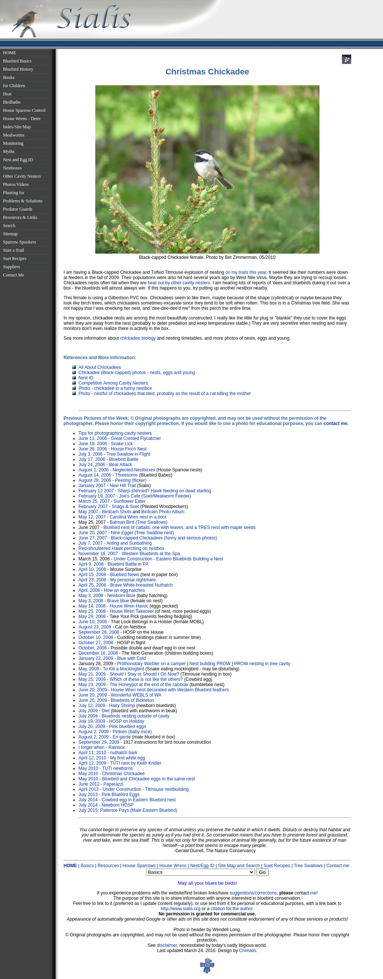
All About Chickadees (99, 367)
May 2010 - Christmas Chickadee (111, 773)
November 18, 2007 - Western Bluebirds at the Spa (129, 553)
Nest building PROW (210, 663)
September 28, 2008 (98, 632)
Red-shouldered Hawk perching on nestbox (121, 548)
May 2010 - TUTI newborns (105, 768)
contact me (335, 423)
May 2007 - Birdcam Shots (104, 511)
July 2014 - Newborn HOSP (105, 805)
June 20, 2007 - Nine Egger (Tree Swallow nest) (126, 532)
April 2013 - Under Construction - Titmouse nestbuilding (133, 789)
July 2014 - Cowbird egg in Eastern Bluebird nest (127, 799)
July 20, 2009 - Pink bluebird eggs (112, 726)
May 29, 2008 (92, 616)
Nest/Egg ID (202, 865)
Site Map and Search (239, 865)
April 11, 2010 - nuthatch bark (107, 752)
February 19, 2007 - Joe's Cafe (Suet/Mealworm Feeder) (134, 496)
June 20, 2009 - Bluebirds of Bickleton (116, 700)
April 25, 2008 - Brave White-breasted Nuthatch (125, 585)
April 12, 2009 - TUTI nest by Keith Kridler (119, 763)
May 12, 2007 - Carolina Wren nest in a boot (122, 517)
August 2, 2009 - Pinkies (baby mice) (115, 731)
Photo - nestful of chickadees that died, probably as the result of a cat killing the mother (164, 393)
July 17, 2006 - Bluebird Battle (108, 459)
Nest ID (85, 377)
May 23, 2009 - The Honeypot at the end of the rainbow (133, 684)
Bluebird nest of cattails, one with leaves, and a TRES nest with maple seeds (180, 527)
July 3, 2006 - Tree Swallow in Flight (114, 454)
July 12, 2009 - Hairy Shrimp (106, 705)
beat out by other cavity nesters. (179, 282)
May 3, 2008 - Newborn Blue (106, 595)
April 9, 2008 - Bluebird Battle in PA (113, 564)
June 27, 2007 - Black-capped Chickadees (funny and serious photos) (147, 538)
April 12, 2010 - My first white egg (111, 758)
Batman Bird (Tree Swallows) (138, 522)
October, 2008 (92, 648)
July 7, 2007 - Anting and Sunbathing (115, 543)
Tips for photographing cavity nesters (115, 433)
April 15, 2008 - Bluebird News (108, 574)
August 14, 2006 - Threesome (108, 475)
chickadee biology (137, 338)
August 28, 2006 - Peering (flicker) (112, 480)
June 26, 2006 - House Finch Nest (112, 449)
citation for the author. (232, 908)
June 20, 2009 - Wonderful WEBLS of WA (119, 695)
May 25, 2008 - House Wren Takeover (116, 611)
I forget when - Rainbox (101, 747)
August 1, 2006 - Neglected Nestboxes (116, 469)
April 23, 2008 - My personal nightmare (117, 579)
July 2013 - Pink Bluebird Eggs (108, 794)
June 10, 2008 (92, 621)
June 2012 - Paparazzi (100, 784)
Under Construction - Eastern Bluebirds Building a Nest (168, 559)
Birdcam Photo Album (162, 511)
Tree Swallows (308, 865)
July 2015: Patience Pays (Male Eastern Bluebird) (127, 810)
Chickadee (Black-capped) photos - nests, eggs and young (136, 372)
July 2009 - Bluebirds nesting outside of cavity (123, 716)
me (313, 893)
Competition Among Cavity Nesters (113, 383)
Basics (87, 865)
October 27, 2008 (95, 642)
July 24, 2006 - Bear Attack (105, 464)
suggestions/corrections (253, 893)
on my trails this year (245, 272)
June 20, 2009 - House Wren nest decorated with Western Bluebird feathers (153, 689)
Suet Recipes (276, 865)
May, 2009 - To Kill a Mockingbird (111, 668)
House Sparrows (139, 865)
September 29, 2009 (98, 742)
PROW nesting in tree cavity (262, 663)
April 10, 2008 (92, 569)
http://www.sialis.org (180, 908)
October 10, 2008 (95, 637)
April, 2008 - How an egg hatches (111, 590)
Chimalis (247, 950)
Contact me (338, 865)
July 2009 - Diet (93, 710)
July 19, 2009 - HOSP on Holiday (111, 721)
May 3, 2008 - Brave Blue (103, 600)
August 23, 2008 (94, 627)
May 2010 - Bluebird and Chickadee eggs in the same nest (136, 778)
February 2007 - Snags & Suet (108, 506)
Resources (108, 865)
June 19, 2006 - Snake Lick (105, 443)
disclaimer (167, 945)
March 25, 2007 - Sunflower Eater (111, 501)
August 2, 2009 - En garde (104, 737)
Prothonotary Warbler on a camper (151, 663)
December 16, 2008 (98, 653)
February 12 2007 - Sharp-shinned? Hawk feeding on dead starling (144, 490)
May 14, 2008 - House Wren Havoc (113, 606)
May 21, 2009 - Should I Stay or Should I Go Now (127, 674)
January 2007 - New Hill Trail (107, 485)
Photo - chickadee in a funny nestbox (115, 388)
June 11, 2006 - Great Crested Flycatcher (119, 438)
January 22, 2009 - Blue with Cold (112, 658)
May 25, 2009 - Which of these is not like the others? (130, 679)
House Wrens (173, 865)
